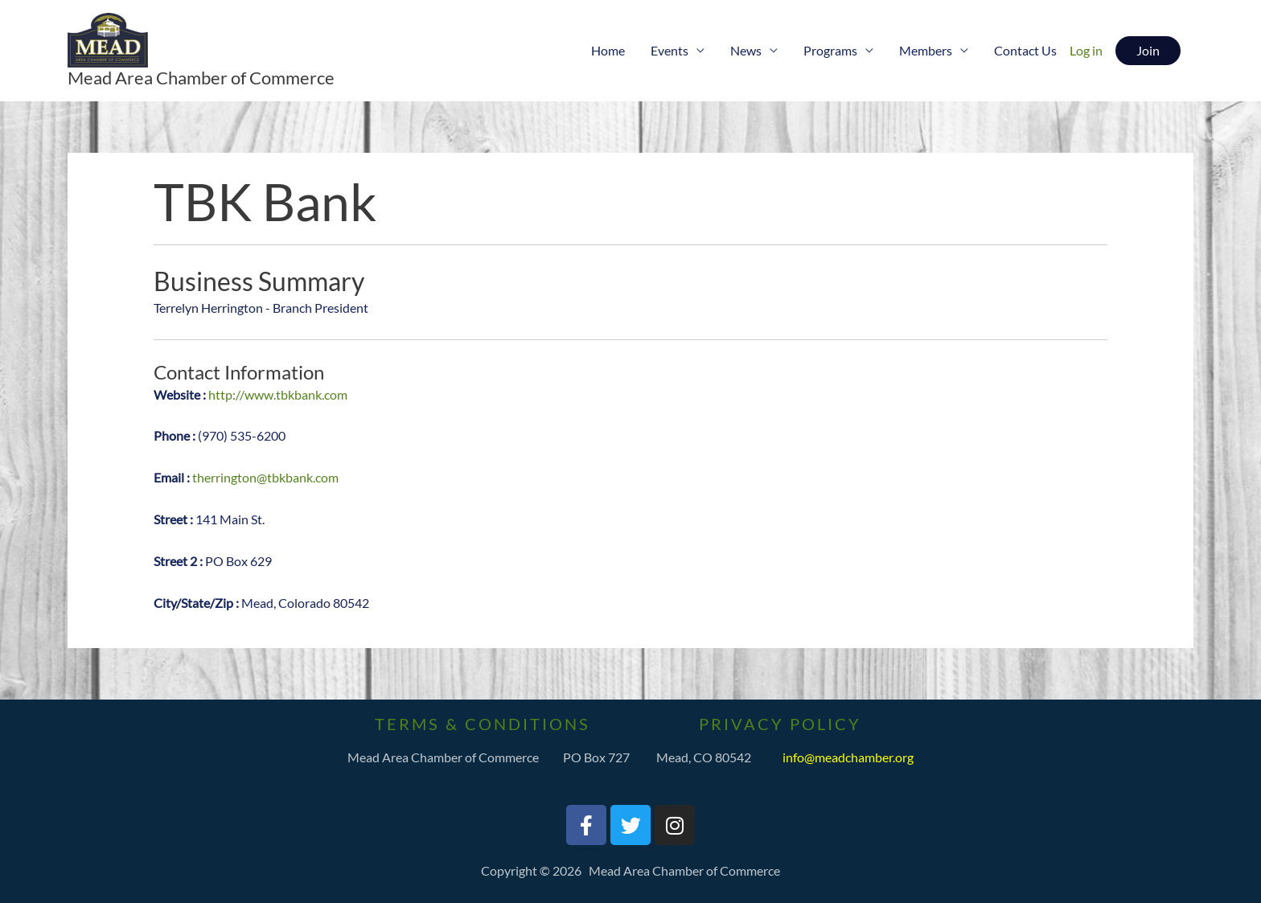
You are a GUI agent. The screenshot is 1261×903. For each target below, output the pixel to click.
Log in (1086, 50)
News (746, 50)
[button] (1148, 50)
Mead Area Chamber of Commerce (201, 77)
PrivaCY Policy (780, 723)
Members (925, 50)
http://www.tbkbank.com (277, 394)
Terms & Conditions (482, 723)
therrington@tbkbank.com (265, 477)
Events (669, 50)
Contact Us (1025, 50)
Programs (830, 50)
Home (608, 50)
